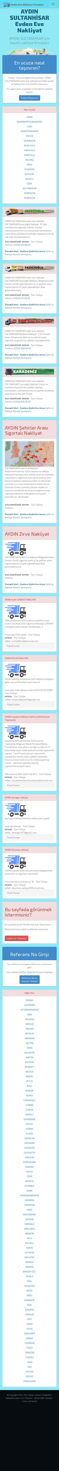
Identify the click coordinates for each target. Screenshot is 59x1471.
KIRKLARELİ (29, 1228)
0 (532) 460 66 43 (22, 348)
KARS (29, 1209)
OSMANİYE (29, 1300)
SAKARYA (29, 1309)
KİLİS (29, 1238)
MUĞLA (29, 1276)
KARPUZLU (29, 155)
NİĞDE (29, 1290)
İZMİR (29, 1190)
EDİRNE (29, 1128)
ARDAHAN (29, 1038)
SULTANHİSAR (29, 188)
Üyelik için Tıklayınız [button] (16, 938)
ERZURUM (29, 1143)
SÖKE (29, 183)
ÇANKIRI (29, 1105)
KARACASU (29, 150)
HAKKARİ (29, 1166)
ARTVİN (29, 1043)
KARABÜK (29, 1200)
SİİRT (29, 1319)
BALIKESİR (29, 1052)
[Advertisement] (29, 1440)
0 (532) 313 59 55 (22, 298)
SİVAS (30, 1328)
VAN (29, 1366)
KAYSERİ (29, 1219)
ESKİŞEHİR (29, 1147)
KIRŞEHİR (29, 1233)
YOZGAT (29, 1376)
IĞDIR (29, 1176)
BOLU (29, 1086)
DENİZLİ (30, 1114)
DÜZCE (29, 1124)
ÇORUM (29, 1109)
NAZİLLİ (29, 178)
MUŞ (29, 1281)
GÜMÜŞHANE (29, 1162)
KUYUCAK (29, 174)
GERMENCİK (29, 140)
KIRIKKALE (29, 1224)
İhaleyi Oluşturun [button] (29, 98)
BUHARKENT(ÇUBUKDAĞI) (29, 121)
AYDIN (29, 117)
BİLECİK (29, 1071)
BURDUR (29, 1090)
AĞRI (29, 1014)
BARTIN (29, 1057)
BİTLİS (29, 1081)
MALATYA (29, 1257)
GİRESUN (29, 1157)
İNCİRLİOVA (29, 145)
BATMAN (29, 1062)
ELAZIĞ (29, 1133)
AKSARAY (29, 1019)
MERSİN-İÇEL (29, 1271)
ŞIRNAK (29, 1338)
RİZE (29, 1305)
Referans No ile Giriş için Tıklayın (30, 979)
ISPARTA (29, 1181)
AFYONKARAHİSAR (30, 1009)
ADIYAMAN (29, 1005)
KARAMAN (30, 1205)
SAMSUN (29, 1314)
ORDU (29, 1295)
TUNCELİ (29, 1357)
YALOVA (30, 1371)
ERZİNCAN (30, 1138)
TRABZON (29, 1352)
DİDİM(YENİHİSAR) (29, 131)
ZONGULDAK (29, 1381)
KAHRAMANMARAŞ (29, 1195)
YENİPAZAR (29, 193)
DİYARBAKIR (29, 1119)
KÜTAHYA (29, 1252)
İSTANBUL (29, 1186)
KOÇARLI (29, 159)
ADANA (29, 1000)
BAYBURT (29, 1066)
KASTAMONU (29, 1214)
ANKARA (29, 1028)
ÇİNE (29, 126)
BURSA (29, 1095)
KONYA (29, 1247)
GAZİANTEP (29, 1152)
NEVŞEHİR (29, 1286)
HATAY (29, 1171)
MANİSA (29, 1262)
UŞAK (29, 1362)
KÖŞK (29, 164)
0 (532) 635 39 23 (22, 401)
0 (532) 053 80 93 (22, 244)
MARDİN (29, 1266)
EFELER (29, 136)
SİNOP (30, 1324)
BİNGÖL (29, 1076)
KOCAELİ (29, 1243)
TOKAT (29, 1347)
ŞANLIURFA (29, 1333)
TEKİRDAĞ (30, 1343)
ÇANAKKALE (30, 1100)
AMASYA (29, 1024)
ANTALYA (29, 1033)
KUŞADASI (29, 169)
